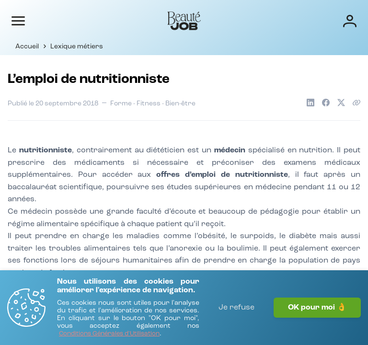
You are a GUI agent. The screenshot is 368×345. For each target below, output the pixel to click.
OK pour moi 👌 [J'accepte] (317, 307)
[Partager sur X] (341, 102)
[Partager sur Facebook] (326, 102)
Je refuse (236, 307)
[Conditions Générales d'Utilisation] (109, 334)
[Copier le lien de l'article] (356, 102)
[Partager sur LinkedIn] (310, 102)
